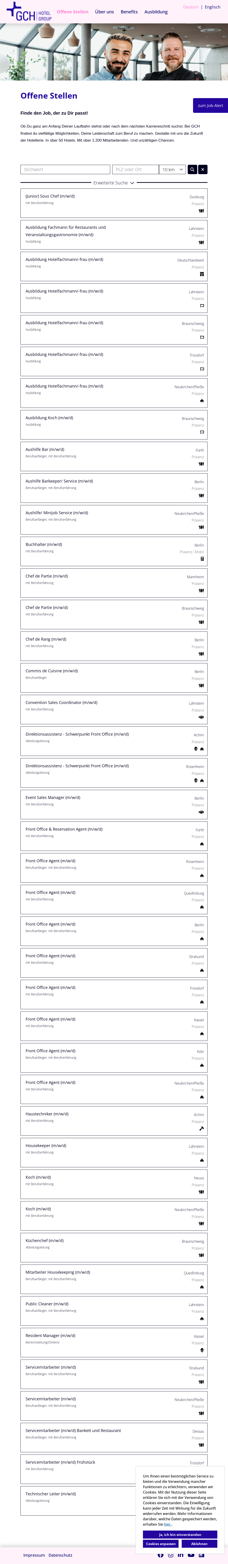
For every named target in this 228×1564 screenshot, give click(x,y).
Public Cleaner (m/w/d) (47, 1303)
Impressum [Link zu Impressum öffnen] (34, 1555)
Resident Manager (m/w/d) (50, 1335)
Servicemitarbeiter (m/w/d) (51, 1367)
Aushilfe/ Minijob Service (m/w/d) (57, 512)
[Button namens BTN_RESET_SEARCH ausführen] (203, 169)
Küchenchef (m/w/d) (44, 1240)
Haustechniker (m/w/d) (47, 1113)
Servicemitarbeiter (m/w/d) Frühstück (60, 1462)
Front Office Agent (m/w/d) (50, 860)
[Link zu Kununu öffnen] (201, 1554)
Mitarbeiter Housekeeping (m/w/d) (58, 1272)
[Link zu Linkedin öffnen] (180, 1554)
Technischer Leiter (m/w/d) (51, 1493)
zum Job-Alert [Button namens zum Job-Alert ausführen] (210, 105)
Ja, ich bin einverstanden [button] (180, 1534)
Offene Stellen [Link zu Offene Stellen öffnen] (72, 12)
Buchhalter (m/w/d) (44, 544)
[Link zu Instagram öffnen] (171, 1554)
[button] (114, 182)
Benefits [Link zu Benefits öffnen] (129, 12)
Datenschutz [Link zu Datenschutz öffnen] (60, 1555)
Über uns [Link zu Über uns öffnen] (104, 12)
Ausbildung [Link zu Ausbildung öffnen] (156, 12)
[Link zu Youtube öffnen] (191, 1554)
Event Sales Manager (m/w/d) (53, 797)
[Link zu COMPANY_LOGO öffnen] (29, 11)
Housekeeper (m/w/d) (46, 1145)
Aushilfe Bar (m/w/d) (45, 449)
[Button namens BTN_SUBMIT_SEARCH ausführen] (192, 169)
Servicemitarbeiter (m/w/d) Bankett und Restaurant (73, 1430)
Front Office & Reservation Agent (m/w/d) (64, 829)
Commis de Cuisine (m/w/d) (52, 670)
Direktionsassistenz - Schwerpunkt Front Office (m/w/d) (77, 734)
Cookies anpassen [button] (161, 1543)
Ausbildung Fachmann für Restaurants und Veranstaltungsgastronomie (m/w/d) (66, 231)
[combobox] (172, 169)
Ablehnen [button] (199, 1543)
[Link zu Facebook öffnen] (161, 1554)
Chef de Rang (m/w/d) (46, 639)
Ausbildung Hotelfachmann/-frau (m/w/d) (64, 259)
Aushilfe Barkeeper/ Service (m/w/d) (59, 481)
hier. (167, 1524)
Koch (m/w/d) (38, 1177)
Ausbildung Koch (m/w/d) (49, 417)
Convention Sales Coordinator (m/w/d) (61, 702)
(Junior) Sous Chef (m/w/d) (50, 196)
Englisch (212, 7)
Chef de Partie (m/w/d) (47, 576)
